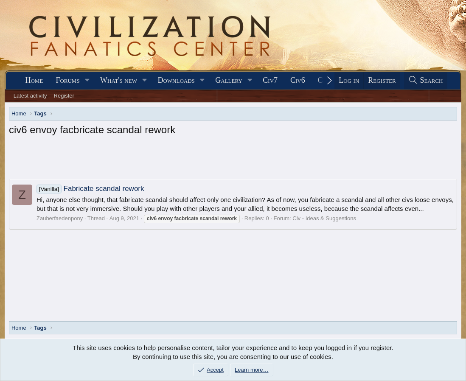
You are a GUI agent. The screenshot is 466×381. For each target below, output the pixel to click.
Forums (67, 80)
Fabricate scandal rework (90, 189)
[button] (87, 80)
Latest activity (30, 95)
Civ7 (270, 80)
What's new (118, 80)
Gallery (228, 80)
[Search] (425, 80)
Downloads (175, 80)
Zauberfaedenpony (59, 218)
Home (34, 80)
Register (64, 95)
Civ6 (297, 80)
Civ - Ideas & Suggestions (324, 218)
